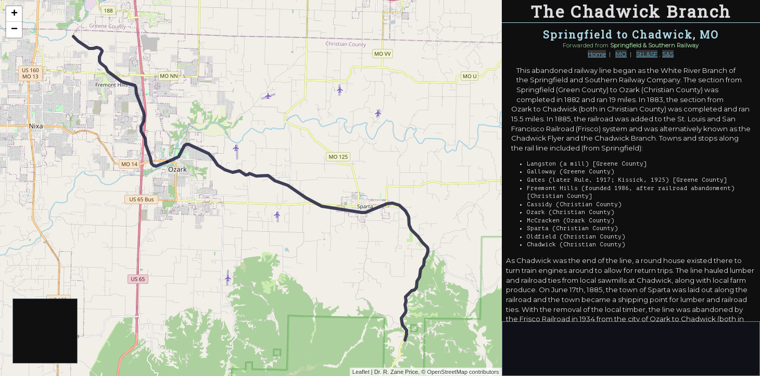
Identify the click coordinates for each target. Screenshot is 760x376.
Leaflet (361, 372)
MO (621, 54)
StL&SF (646, 54)
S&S (668, 54)
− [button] (14, 29)
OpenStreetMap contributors (463, 372)
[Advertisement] (45, 331)
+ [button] (14, 14)
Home (597, 54)
